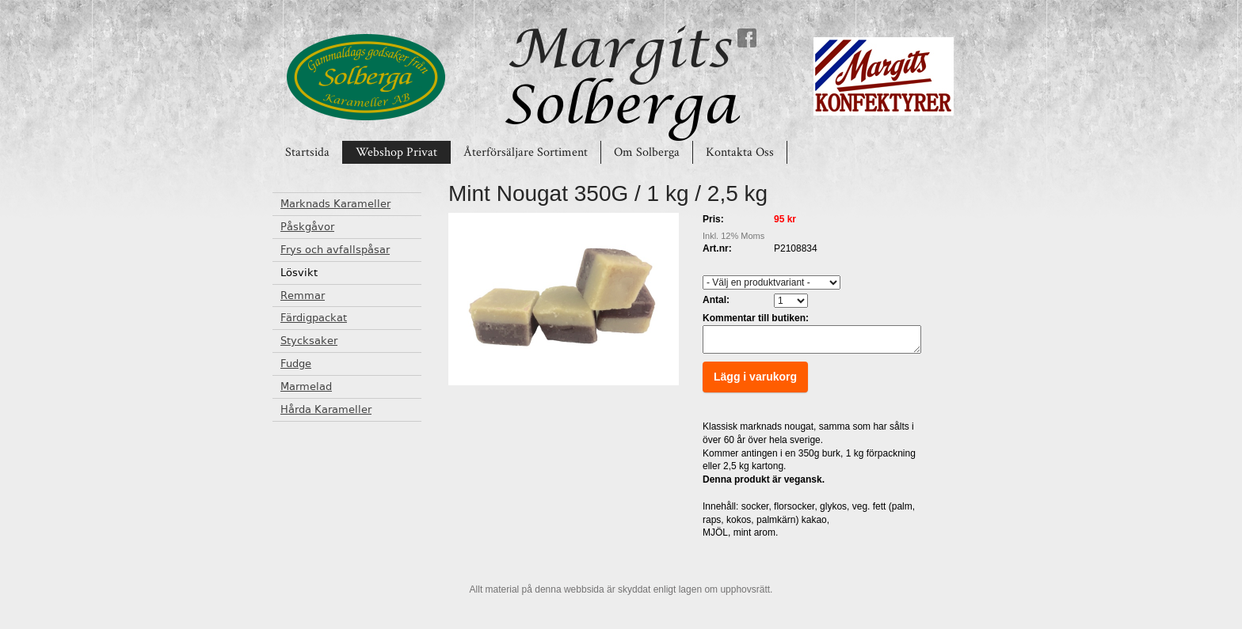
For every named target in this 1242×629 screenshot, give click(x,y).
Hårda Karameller (325, 409)
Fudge (295, 363)
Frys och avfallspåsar (335, 250)
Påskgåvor (307, 227)
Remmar (302, 295)
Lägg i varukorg (755, 381)
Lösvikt (299, 273)
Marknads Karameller (335, 204)
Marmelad (306, 386)
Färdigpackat (313, 318)
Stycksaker (308, 341)
